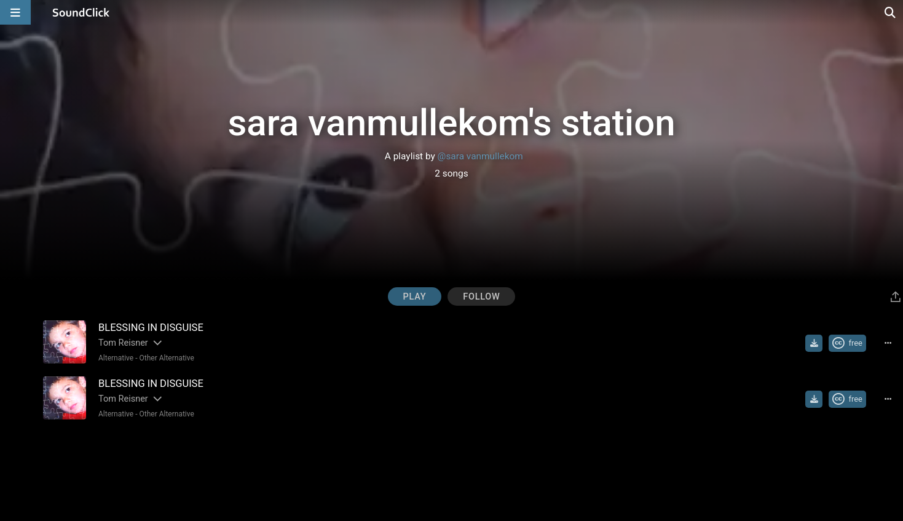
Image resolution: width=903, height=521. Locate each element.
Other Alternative (166, 358)
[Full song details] (887, 343)
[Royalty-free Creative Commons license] (847, 343)
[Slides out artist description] (157, 343)
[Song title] (265, 327)
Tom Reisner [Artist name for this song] (123, 343)
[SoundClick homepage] (81, 12)
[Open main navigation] (15, 12)
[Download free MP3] (813, 343)
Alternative (115, 358)
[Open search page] (890, 12)
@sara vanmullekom (480, 156)
